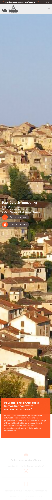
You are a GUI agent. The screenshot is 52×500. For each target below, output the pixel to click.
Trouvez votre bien (17, 217)
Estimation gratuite (18, 224)
